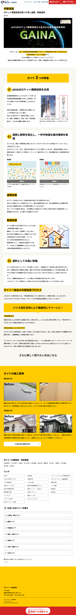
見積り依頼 (54, 495)
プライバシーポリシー (32, 511)
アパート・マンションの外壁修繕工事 (60, 488)
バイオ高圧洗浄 (8, 495)
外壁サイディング (31, 505)
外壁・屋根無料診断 (9, 502)
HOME (5, 488)
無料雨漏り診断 (8, 505)
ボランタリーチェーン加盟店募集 (59, 492)
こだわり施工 (30, 495)
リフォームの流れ (8, 511)
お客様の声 (30, 492)
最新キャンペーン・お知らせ (34, 502)
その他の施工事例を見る (22, 457)
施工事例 (29, 488)
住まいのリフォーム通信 (10, 515)
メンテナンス (7, 508)
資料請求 (53, 502)
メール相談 (54, 498)
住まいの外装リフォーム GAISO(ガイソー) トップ (18, 572)
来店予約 (53, 505)
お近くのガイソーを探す (16, 521)
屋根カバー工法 (31, 508)
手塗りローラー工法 (9, 498)
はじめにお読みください (10, 492)
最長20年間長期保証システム (34, 498)
